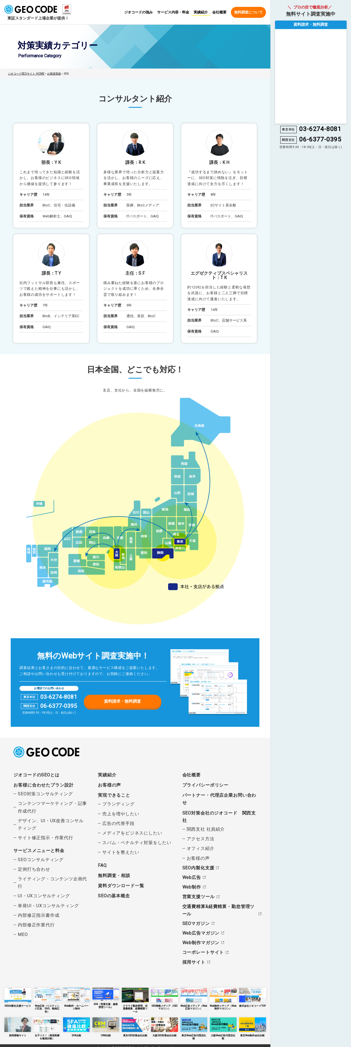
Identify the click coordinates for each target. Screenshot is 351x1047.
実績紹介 (201, 12)
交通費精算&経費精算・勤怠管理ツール (218, 910)
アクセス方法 (200, 838)
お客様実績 (53, 73)
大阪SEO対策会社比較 (164, 1022)
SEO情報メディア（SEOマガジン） (164, 998)
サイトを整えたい (120, 852)
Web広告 (191, 877)
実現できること (114, 795)
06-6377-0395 (58, 706)
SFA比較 (76, 1022)
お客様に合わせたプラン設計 (43, 784)
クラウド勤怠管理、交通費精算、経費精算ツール (135, 998)
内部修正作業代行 (36, 924)
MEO (23, 934)
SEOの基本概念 (114, 895)
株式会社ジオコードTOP (252, 997)
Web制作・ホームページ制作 (76, 997)
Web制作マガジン (200, 942)
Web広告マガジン (200, 932)
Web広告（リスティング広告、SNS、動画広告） (47, 998)
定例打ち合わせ (34, 869)
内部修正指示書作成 (38, 915)
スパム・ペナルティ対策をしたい (136, 842)
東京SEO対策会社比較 (135, 1022)
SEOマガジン (196, 923)
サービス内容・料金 (173, 12)
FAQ (102, 865)
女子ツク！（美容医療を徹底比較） (47, 1024)
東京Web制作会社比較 (252, 1022)
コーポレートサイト (203, 952)
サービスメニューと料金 (38, 850)
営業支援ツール (198, 896)
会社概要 (219, 12)
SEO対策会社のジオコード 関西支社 (219, 816)
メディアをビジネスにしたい (132, 832)
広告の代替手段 (118, 823)
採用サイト (193, 961)
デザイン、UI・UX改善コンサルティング (51, 824)
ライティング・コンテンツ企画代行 (52, 882)
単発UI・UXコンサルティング (48, 905)
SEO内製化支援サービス (17, 997)
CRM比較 (105, 1022)
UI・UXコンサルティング (44, 895)
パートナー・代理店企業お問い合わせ (219, 798)
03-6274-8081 (58, 697)
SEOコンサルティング (41, 859)
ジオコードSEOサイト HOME (25, 73)
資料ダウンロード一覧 (121, 885)
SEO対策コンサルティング (45, 793)
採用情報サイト (17, 1022)
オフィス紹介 (200, 848)
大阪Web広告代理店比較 (223, 1022)
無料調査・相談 (114, 875)
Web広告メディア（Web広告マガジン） (193, 998)
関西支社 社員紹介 (206, 829)
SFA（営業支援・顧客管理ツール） (105, 997)
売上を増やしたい (120, 813)
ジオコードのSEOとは (36, 774)
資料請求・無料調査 (122, 700)
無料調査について (248, 12)
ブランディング (118, 804)
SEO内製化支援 (198, 867)
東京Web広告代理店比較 (193, 1022)
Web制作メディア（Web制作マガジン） (223, 998)
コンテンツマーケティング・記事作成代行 (52, 807)
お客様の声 (109, 784)
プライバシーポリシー (205, 784)
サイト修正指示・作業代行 (45, 837)
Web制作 (191, 886)
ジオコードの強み (138, 12)
